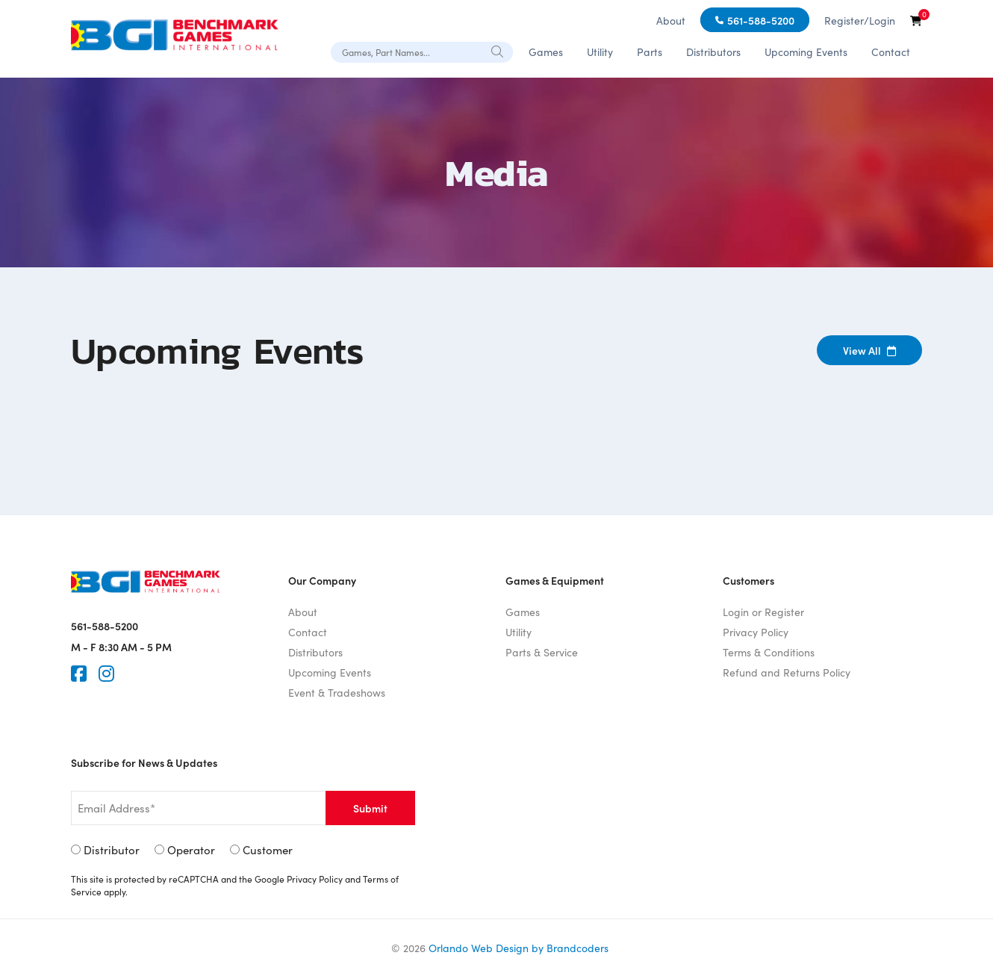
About (670, 20)
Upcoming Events (806, 51)
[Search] (498, 51)
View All (869, 350)
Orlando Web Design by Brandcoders (518, 947)
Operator (191, 849)
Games (546, 51)
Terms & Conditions (769, 651)
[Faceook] (79, 674)
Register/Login (859, 20)
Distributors (713, 51)
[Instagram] (106, 674)
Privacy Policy (755, 631)
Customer (268, 849)
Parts (649, 51)
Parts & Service (541, 651)
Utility (600, 51)
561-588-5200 (760, 20)
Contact (890, 51)
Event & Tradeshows (336, 692)
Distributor (112, 849)
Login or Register (763, 611)
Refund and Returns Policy (786, 672)
